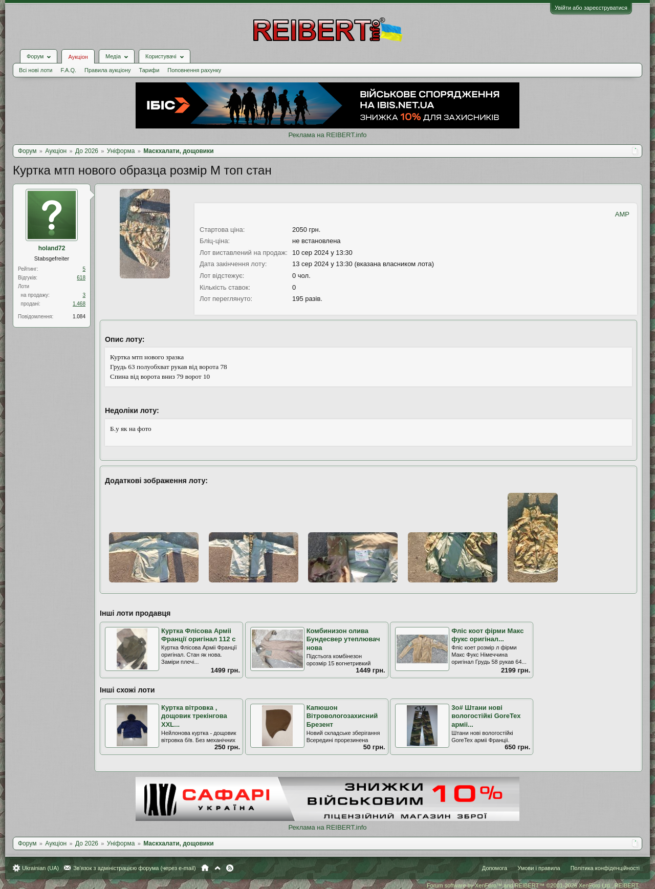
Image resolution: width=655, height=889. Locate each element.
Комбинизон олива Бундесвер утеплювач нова (343, 639)
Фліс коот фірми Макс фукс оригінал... (487, 635)
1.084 (79, 316)
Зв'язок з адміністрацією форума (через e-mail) (134, 868)
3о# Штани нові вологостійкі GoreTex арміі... (485, 716)
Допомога (494, 868)
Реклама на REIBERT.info (327, 135)
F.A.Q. (68, 70)
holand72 (52, 248)
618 (81, 277)
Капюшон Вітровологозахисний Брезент (342, 716)
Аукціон (78, 57)
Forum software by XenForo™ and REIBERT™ (533, 885)
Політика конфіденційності (605, 868)
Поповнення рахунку (194, 70)
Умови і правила (538, 868)
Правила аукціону (107, 70)
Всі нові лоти (35, 70)
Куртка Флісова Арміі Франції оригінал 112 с (198, 635)
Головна (205, 868)
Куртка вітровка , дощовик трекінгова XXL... (194, 716)
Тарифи (149, 70)
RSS (229, 868)
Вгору (217, 868)
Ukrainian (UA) (40, 868)
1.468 (79, 304)
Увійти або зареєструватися (591, 8)
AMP (622, 214)
